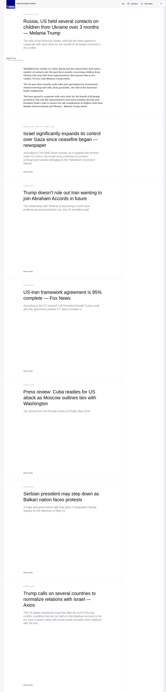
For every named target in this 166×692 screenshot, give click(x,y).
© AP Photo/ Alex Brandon (14, 60)
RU (123, 4)
